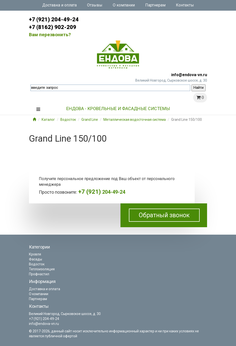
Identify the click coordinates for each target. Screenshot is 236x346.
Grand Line (89, 120)
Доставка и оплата (59, 5)
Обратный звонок (164, 215)
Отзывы (94, 5)
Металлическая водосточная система (134, 120)
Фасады (35, 259)
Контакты (185, 5)
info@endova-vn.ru (189, 74)
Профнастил (39, 274)
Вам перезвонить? (50, 34)
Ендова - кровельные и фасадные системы (118, 108)
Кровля (35, 254)
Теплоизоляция (42, 269)
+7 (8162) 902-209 (52, 27)
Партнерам (155, 5)
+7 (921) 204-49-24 (54, 19)
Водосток (68, 120)
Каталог (48, 120)
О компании (124, 5)
